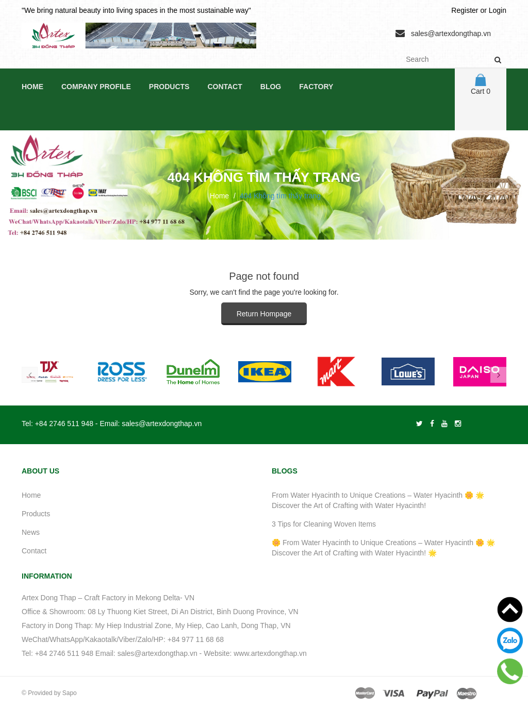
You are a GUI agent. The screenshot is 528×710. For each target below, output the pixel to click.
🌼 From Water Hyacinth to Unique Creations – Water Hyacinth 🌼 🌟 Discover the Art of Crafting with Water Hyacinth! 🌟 (383, 547)
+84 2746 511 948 (64, 423)
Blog (270, 86)
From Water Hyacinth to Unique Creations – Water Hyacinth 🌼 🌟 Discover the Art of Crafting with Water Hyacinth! (378, 500)
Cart (480, 84)
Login (497, 10)
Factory (316, 86)
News (31, 532)
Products (169, 86)
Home (32, 86)
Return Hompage (264, 314)
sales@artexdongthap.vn (451, 33)
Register (464, 10)
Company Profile (96, 86)
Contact (224, 86)
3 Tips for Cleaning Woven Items (324, 524)
